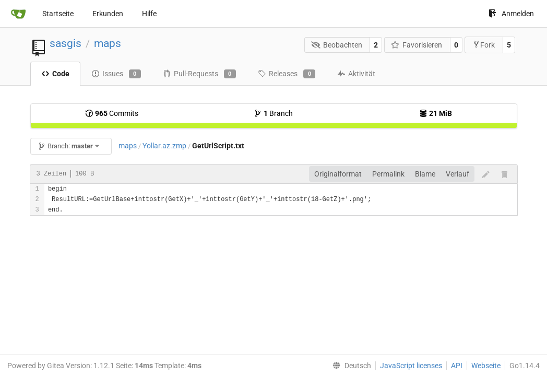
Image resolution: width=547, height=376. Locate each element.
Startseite (58, 13)
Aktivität (356, 73)
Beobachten (336, 45)
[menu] (349, 365)
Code (55, 73)
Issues (116, 74)
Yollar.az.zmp (164, 146)
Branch (273, 113)
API (456, 365)
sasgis (65, 43)
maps (107, 43)
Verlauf (457, 174)
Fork (483, 44)
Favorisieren (417, 45)
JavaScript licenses (411, 365)
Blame (425, 174)
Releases (286, 74)
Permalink (388, 174)
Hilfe (149, 13)
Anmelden (511, 13)
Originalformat (338, 174)
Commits (111, 113)
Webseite (486, 365)
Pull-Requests (199, 74)
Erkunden (107, 13)
